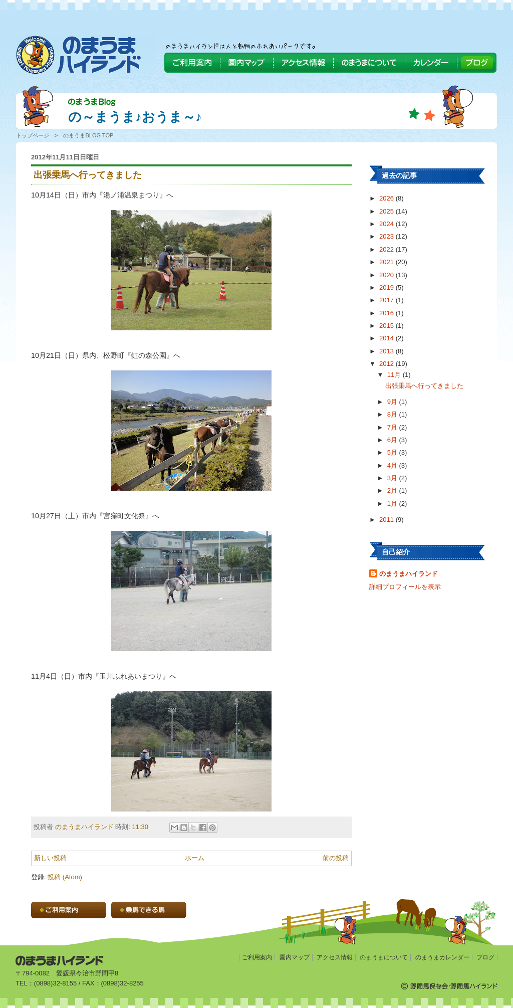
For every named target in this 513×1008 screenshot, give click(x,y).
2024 (387, 224)
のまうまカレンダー (442, 957)
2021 (387, 262)
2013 (387, 351)
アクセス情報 (335, 957)
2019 (387, 287)
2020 (387, 275)
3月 (393, 478)
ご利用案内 (257, 957)
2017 (387, 300)
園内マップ (295, 957)
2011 (387, 519)
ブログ (485, 957)
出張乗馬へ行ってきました (424, 385)
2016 (387, 313)
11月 (395, 374)
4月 (393, 465)
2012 (387, 363)
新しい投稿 (50, 858)
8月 (393, 414)
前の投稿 (336, 858)
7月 (393, 427)
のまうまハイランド (408, 573)
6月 (393, 440)
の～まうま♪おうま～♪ (135, 116)
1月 (393, 503)
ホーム (194, 858)
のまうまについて (384, 957)
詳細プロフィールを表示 (405, 586)
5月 (393, 452)
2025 (387, 211)
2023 (387, 236)
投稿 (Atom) (65, 877)
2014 (387, 338)
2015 (387, 325)
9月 (393, 402)
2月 (393, 490)
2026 (387, 198)
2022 (387, 249)
